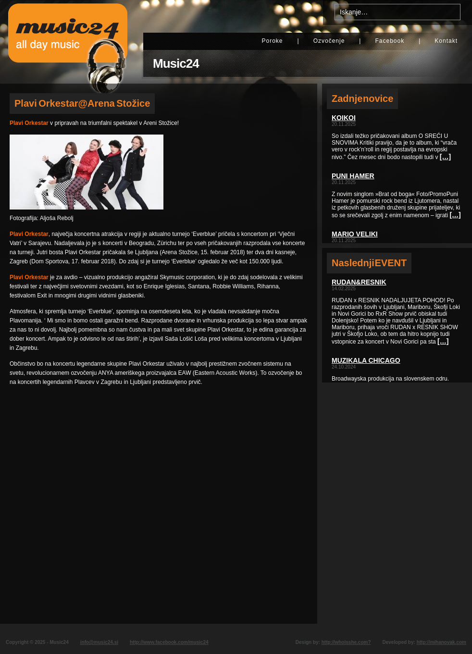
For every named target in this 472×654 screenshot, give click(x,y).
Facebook (389, 40)
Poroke (272, 40)
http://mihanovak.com (441, 642)
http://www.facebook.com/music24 (169, 642)
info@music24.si (99, 642)
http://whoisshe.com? (346, 642)
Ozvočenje (329, 40)
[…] (445, 156)
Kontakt (446, 40)
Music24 (176, 63)
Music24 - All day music (67, 42)
